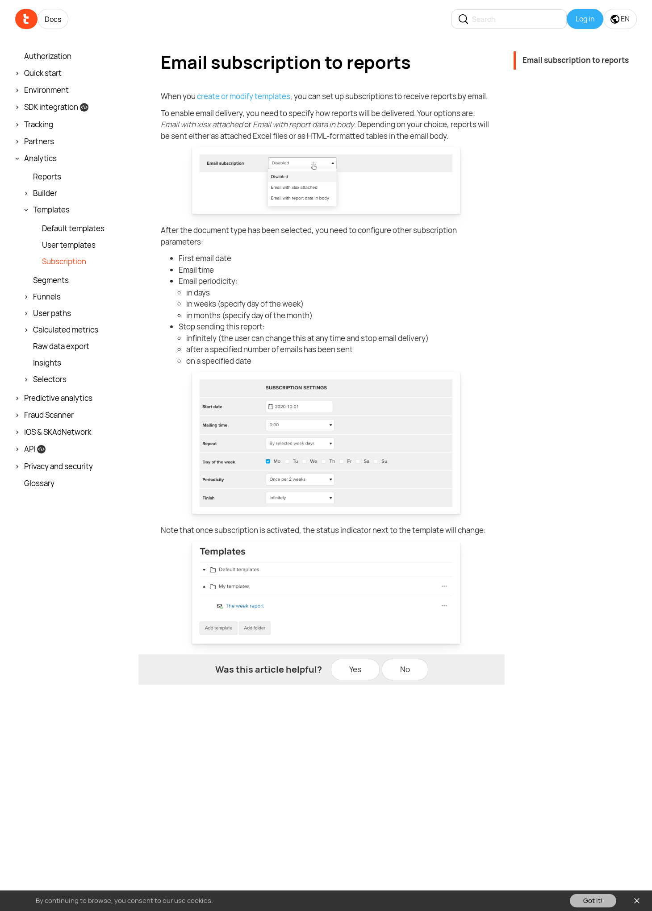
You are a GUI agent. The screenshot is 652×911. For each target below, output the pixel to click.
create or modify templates (243, 96)
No (405, 669)
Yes (355, 669)
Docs (53, 19)
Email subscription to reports (575, 60)
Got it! (593, 900)
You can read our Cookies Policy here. (271, 900)
